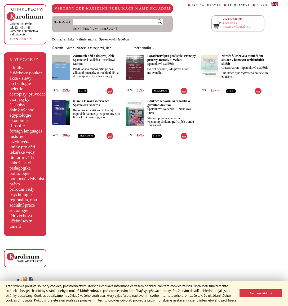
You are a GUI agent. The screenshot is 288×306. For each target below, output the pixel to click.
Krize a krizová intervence (91, 101)
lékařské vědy (22, 152)
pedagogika (20, 168)
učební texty (21, 220)
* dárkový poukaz (26, 72)
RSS (22, 279)
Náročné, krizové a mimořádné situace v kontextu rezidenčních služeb (242, 60)
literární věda (22, 157)
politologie (19, 173)
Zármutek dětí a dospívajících (93, 56)
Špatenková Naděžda (86, 60)
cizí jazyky (20, 99)
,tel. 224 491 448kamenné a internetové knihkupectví (24, 29)
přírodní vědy (22, 189)
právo (15, 183)
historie (16, 136)
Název (81, 48)
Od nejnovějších (99, 48)
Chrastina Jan (230, 68)
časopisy (17, 104)
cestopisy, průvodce (28, 94)
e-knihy (17, 67)
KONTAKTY (21, 39)
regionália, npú (23, 199)
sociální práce (22, 205)
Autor (69, 48)
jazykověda (20, 141)
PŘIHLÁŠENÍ (238, 5)
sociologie (19, 210)
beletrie (16, 88)
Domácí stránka (63, 39)
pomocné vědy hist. (27, 178)
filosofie (17, 125)
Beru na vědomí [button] (261, 293)
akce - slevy (21, 78)
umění (15, 226)
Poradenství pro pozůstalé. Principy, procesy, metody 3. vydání (171, 58)
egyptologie (20, 115)
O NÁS (262, 5)
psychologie (21, 194)
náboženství (21, 162)
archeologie (20, 83)
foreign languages (26, 131)
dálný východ (22, 109)
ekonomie (19, 120)
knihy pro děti (22, 146)
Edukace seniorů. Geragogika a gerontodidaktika (168, 103)
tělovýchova (21, 215)
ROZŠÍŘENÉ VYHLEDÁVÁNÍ (95, 29)
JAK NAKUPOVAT (206, 5)
